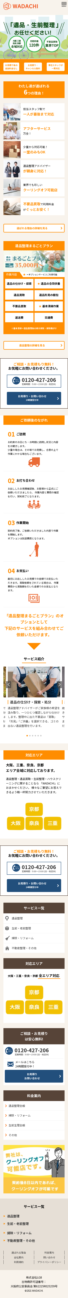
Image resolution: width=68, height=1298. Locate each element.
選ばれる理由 (19, 1252)
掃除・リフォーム (20, 1115)
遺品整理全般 (17, 1106)
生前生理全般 (17, 1125)
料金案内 (49, 1252)
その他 (13, 1135)
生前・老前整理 (18, 1223)
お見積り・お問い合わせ (32, 398)
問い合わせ (49, 1257)
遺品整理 (13, 1216)
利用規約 (19, 1262)
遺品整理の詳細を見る (32, 345)
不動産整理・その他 (21, 1240)
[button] (27, 735)
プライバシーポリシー (49, 1262)
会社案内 (19, 1257)
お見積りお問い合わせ (32, 1076)
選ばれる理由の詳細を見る (32, 228)
